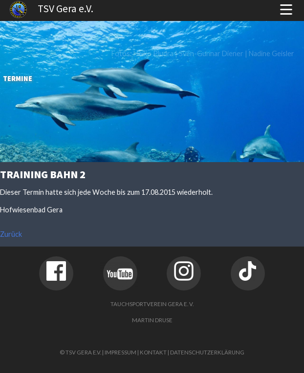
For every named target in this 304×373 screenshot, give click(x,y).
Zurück (11, 234)
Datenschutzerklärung (207, 352)
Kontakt (153, 352)
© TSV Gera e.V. (80, 352)
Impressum (120, 352)
